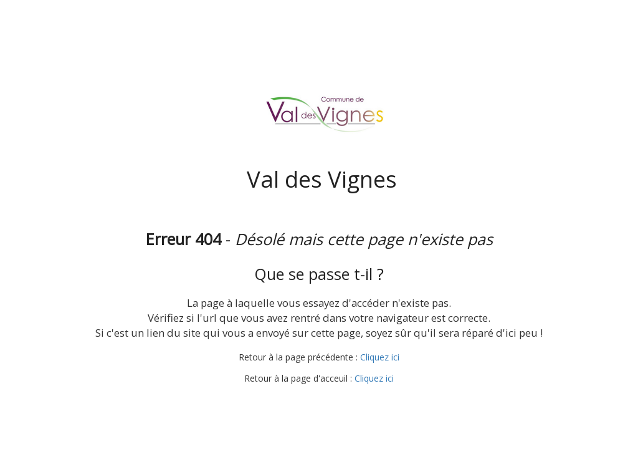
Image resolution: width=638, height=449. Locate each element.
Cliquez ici (379, 357)
